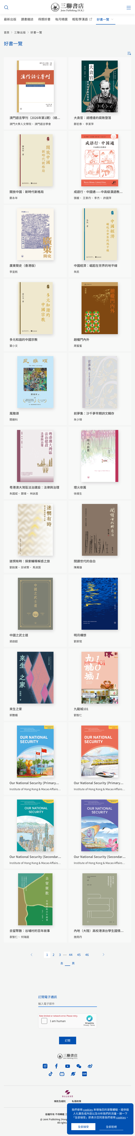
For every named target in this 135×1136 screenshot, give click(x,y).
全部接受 (83, 1127)
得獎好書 (44, 19)
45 (79, 954)
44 (70, 954)
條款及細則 (60, 1101)
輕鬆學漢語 (80, 19)
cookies (88, 1109)
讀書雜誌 (27, 19)
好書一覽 (103, 19)
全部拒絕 (111, 1127)
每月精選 (61, 19)
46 (87, 954)
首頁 (6, 32)
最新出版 (10, 19)
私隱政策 (76, 1101)
